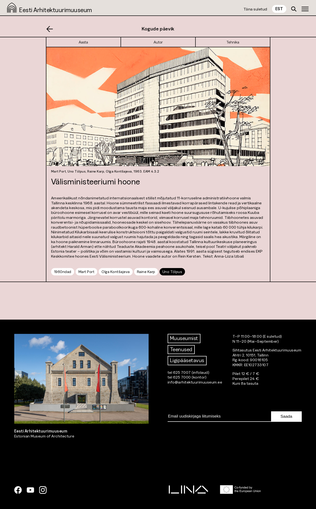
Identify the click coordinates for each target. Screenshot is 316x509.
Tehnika (232, 42)
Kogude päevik (158, 29)
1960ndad (62, 271)
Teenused (181, 349)
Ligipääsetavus (187, 360)
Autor (158, 42)
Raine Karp (146, 271)
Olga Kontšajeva (116, 271)
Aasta (83, 42)
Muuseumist (184, 338)
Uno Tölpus (172, 271)
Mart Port (86, 271)
